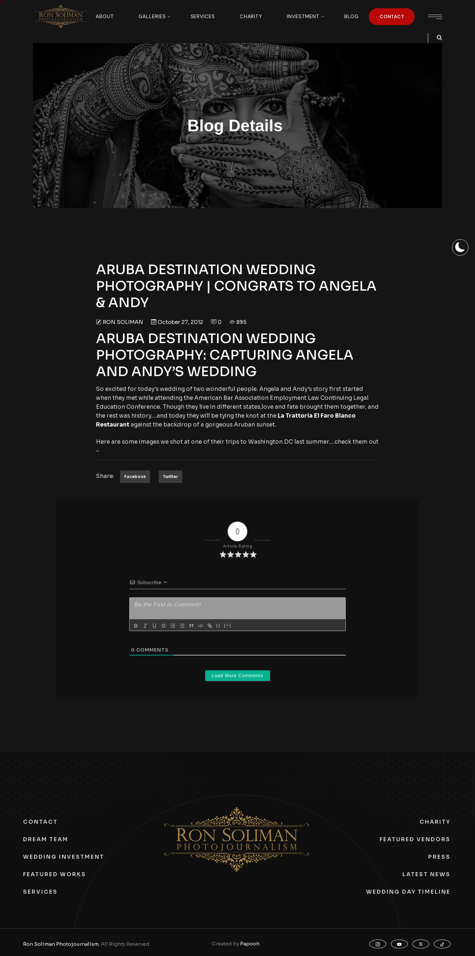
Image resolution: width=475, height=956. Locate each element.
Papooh (250, 943)
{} (218, 625)
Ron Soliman (123, 322)
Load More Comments (238, 675)
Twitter (170, 476)
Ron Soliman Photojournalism (61, 944)
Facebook (135, 476)
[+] (227, 625)
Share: (105, 476)
